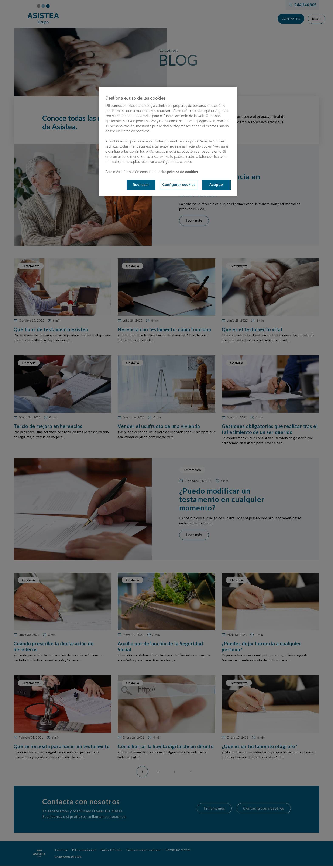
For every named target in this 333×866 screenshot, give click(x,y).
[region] (168, 141)
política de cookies (183, 172)
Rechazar (141, 185)
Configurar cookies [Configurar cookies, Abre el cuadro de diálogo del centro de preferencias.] (179, 185)
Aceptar (216, 185)
